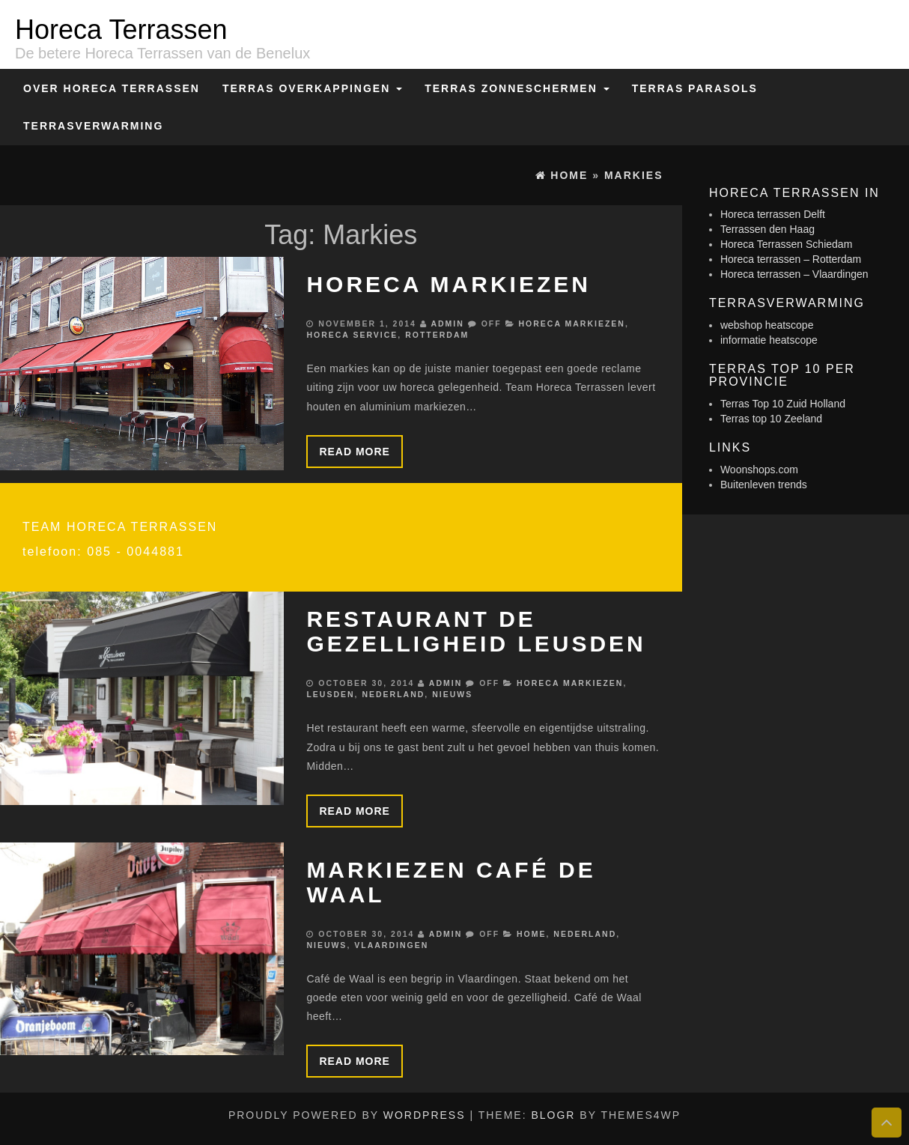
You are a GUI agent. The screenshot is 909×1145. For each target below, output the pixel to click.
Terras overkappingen (312, 88)
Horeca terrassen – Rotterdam (790, 259)
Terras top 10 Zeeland (771, 419)
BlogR (553, 1115)
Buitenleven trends (763, 485)
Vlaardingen (391, 945)
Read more (354, 452)
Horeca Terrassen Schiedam (786, 244)
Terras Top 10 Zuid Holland (782, 404)
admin (447, 323)
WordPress (424, 1115)
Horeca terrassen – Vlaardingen (794, 274)
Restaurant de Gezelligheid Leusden (475, 631)
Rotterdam (437, 334)
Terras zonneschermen (517, 88)
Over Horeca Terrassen (111, 88)
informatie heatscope (769, 340)
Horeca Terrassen (121, 29)
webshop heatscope (767, 325)
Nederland (393, 694)
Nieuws (452, 694)
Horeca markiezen (448, 284)
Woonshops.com (759, 470)
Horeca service (352, 334)
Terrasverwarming (93, 126)
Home (532, 933)
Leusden (330, 694)
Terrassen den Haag (767, 229)
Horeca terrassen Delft (772, 214)
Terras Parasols (695, 88)
